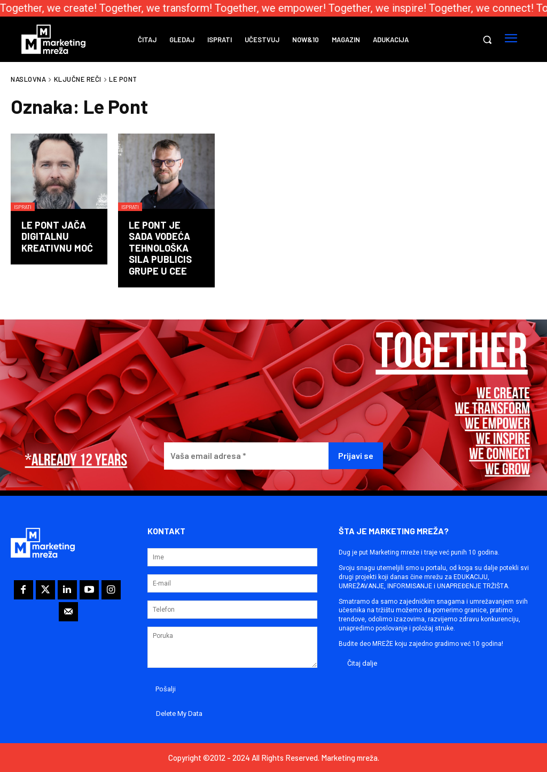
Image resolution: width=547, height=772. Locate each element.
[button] (487, 39)
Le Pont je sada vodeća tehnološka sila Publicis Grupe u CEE (160, 248)
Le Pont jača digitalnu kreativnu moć (57, 236)
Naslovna (28, 79)
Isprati (23, 207)
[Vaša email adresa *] (246, 456)
